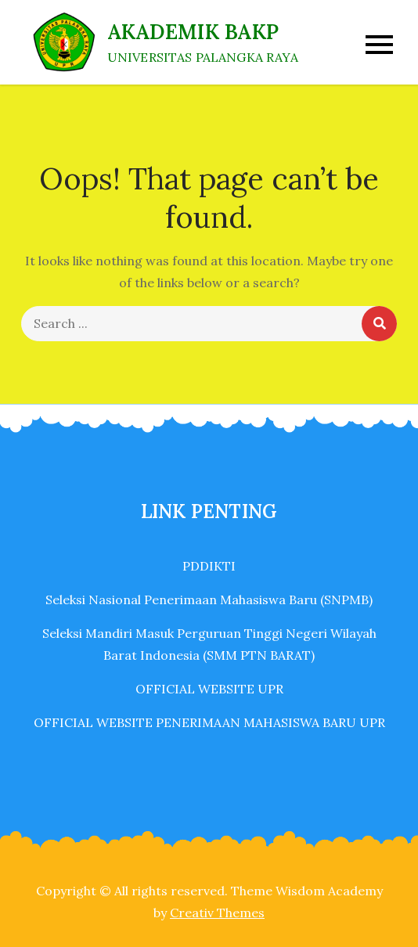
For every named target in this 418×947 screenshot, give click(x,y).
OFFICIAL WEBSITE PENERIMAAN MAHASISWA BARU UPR (209, 722)
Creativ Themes (217, 912)
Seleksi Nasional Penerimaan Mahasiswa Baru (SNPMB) (209, 599)
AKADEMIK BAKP (193, 32)
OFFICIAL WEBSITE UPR (209, 689)
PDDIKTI (209, 566)
